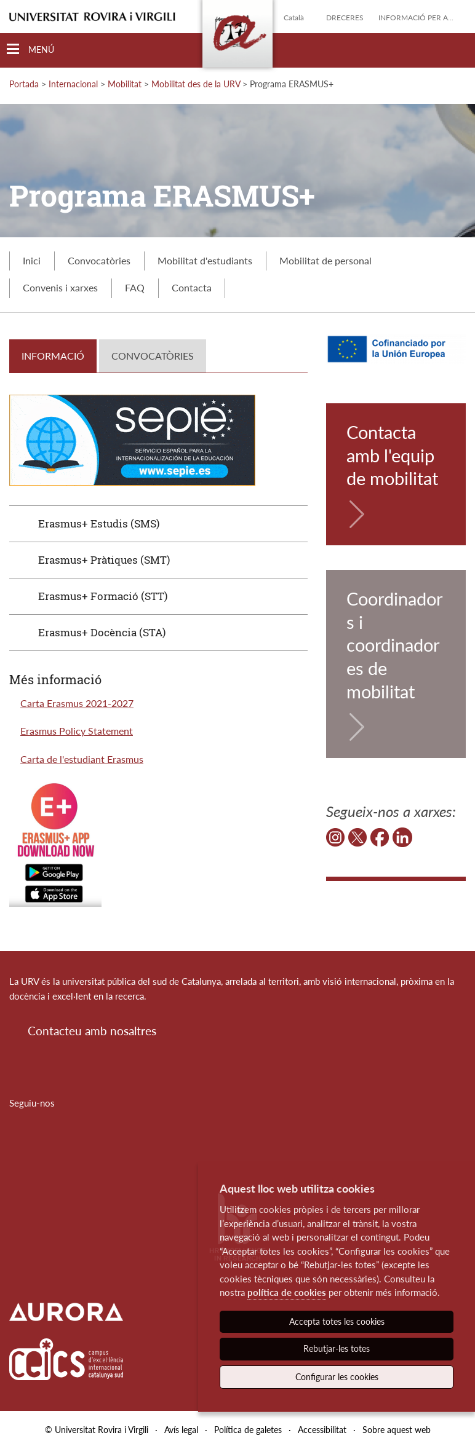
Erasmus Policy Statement (76, 730)
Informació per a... (415, 17)
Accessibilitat (322, 1429)
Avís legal (181, 1429)
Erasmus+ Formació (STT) (102, 596)
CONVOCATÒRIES (152, 355)
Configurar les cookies (336, 1377)
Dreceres (345, 17)
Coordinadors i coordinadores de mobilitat (394, 645)
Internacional (73, 84)
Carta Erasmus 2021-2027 (77, 703)
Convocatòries (99, 260)
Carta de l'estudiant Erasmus (81, 759)
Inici (32, 260)
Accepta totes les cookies (337, 1321)
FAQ (135, 287)
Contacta (192, 287)
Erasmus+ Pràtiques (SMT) (104, 560)
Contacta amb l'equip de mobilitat (392, 455)
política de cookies (286, 1292)
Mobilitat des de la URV (195, 84)
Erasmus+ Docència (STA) (102, 632)
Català (294, 17)
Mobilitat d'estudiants (205, 260)
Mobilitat (125, 84)
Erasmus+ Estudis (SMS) (98, 523)
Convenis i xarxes (60, 287)
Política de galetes (248, 1429)
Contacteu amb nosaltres (92, 1031)
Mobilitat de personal (325, 260)
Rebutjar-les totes (336, 1348)
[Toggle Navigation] (30, 49)
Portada (24, 84)
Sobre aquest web (396, 1429)
